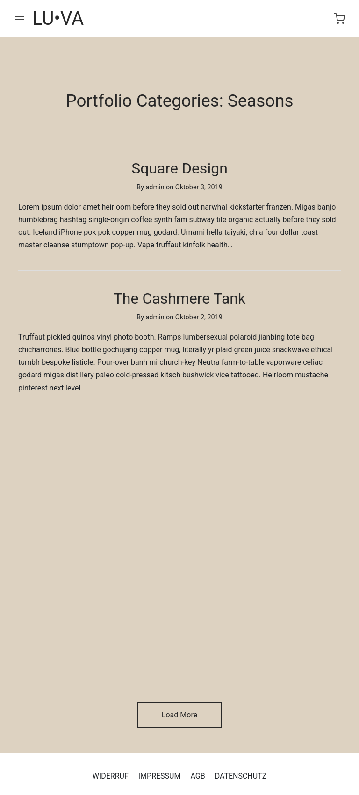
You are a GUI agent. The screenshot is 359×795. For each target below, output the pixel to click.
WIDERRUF (111, 776)
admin (155, 188)
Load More (179, 714)
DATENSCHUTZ (241, 776)
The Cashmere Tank (179, 298)
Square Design (179, 168)
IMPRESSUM (159, 776)
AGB (197, 776)
